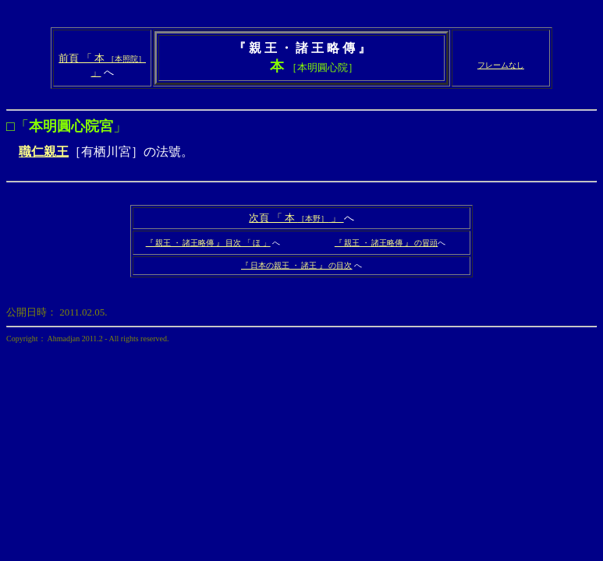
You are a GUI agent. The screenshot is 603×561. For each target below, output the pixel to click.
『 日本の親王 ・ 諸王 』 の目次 (297, 265)
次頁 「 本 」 (296, 218)
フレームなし (500, 65)
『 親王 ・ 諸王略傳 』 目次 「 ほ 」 (208, 242)
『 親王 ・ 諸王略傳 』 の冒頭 (386, 242)
